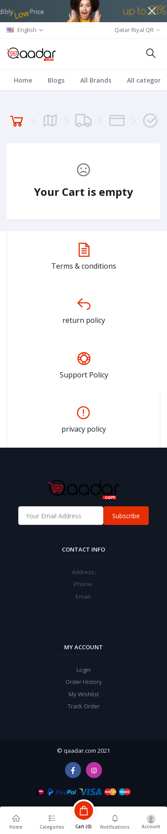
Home (23, 80)
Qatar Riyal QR (134, 30)
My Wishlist (84, 694)
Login (84, 670)
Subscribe (126, 516)
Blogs (56, 80)
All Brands (95, 80)
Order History (83, 682)
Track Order (84, 706)
